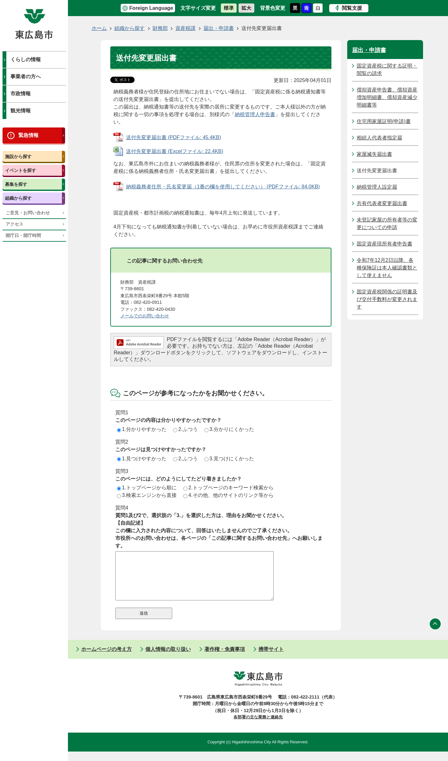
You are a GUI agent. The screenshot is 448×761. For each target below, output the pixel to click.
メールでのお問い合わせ (144, 315)
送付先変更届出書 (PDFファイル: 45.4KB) (173, 137)
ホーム (99, 28)
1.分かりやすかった (141, 429)
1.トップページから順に (147, 487)
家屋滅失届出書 (374, 154)
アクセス (14, 224)
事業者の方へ (25, 76)
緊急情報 (28, 135)
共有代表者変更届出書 (382, 203)
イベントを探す (20, 170)
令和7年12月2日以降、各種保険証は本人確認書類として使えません (387, 267)
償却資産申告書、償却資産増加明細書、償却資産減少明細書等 (387, 97)
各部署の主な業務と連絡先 (258, 726)
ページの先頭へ (435, 633)
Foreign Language (151, 8)
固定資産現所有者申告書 (384, 243)
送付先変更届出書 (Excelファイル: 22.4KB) (174, 151)
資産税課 (185, 28)
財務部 (160, 28)
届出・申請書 (218, 28)
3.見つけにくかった (229, 458)
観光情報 (20, 110)
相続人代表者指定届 (379, 137)
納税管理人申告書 (255, 114)
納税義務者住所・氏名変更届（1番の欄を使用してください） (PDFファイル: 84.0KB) (223, 186)
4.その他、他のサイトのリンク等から (228, 495)
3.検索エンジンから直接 (147, 495)
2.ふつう (185, 429)
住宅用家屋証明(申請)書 (384, 121)
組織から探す (18, 198)
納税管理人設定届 (377, 187)
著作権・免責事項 (224, 658)
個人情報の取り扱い (168, 658)
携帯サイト (271, 658)
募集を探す (16, 184)
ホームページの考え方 (106, 658)
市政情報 (20, 93)
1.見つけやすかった (141, 458)
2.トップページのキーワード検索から (228, 487)
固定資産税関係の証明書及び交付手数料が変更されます (387, 299)
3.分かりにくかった (229, 429)
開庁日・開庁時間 (23, 235)
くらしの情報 (25, 59)
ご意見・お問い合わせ (28, 212)
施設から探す (18, 156)
